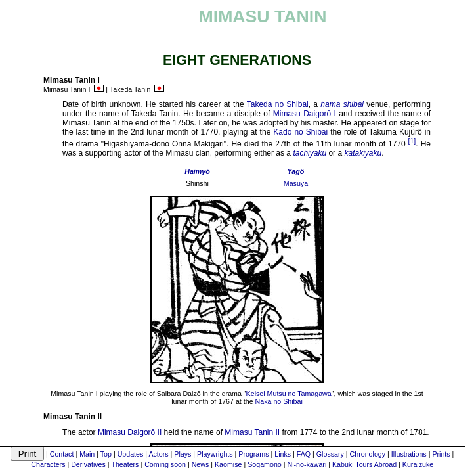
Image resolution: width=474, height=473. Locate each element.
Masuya (296, 183)
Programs (253, 454)
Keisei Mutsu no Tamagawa (289, 393)
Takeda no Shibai (278, 104)
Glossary (330, 454)
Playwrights (214, 454)
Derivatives (88, 464)
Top (106, 454)
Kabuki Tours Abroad (364, 464)
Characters (48, 464)
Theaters (125, 464)
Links (282, 454)
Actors (158, 454)
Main (87, 454)
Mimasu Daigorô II (130, 432)
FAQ (304, 454)
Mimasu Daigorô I (304, 113)
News (200, 464)
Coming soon (165, 464)
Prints (441, 454)
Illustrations (409, 454)
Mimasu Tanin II (252, 432)
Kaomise (228, 464)
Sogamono (265, 464)
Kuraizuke (417, 464)
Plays (182, 454)
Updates (131, 454)
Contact (62, 454)
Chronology (368, 454)
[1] (412, 141)
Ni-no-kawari (306, 464)
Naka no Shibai (279, 401)
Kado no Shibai (300, 132)
